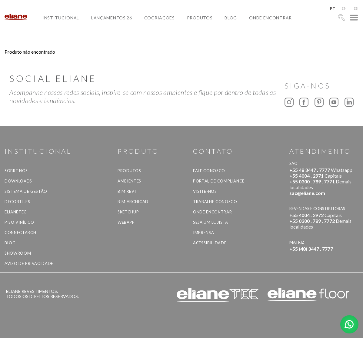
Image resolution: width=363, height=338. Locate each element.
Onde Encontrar (270, 17)
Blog (231, 17)
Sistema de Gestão (26, 191)
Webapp (126, 222)
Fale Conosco (209, 170)
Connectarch (20, 232)
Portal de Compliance (219, 181)
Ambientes (129, 181)
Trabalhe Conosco (215, 201)
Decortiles (17, 201)
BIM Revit (128, 191)
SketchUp (128, 211)
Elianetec (16, 211)
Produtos (200, 17)
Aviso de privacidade (29, 263)
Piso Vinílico (19, 222)
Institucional (60, 17)
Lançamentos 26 (111, 17)
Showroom (18, 253)
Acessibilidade (209, 242)
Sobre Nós (16, 170)
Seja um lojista (210, 222)
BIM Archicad (133, 201)
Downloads (18, 181)
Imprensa (203, 232)
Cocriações (159, 17)
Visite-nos (205, 191)
